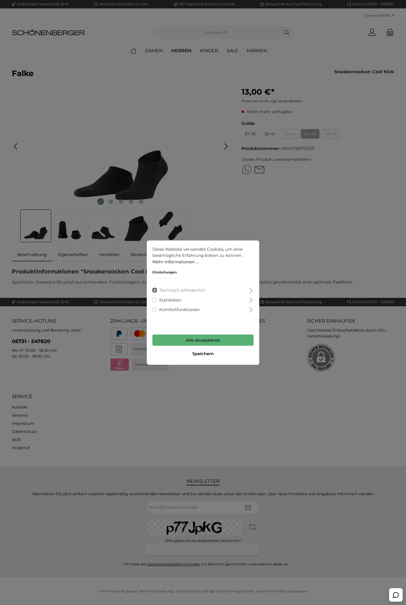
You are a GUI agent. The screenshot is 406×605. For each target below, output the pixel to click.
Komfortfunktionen (179, 309)
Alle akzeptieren (203, 340)
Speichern (203, 353)
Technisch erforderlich (182, 290)
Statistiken (170, 299)
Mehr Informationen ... (175, 261)
